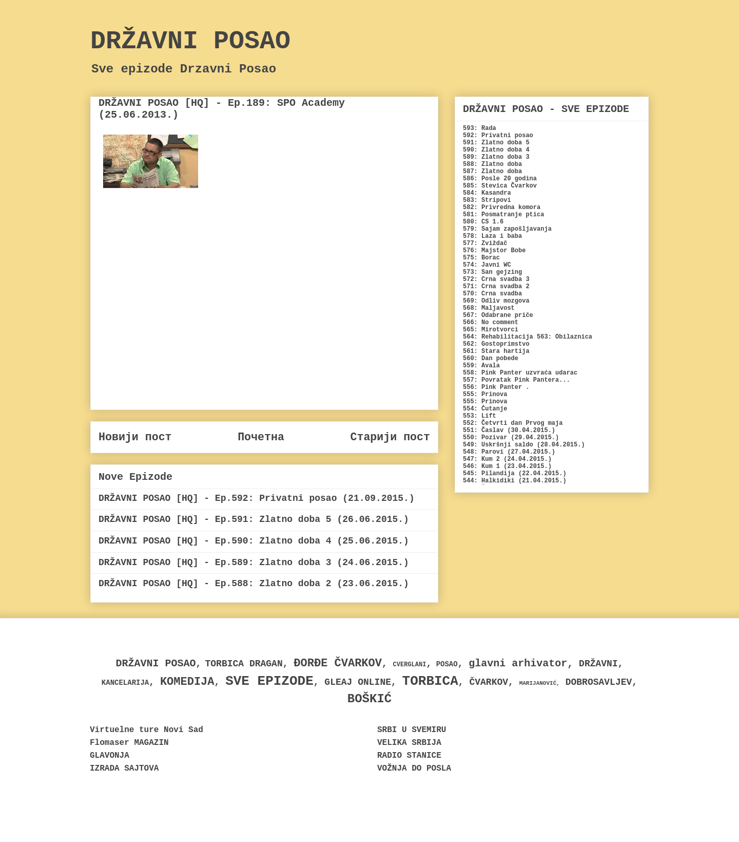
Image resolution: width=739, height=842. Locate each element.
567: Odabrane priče (498, 315)
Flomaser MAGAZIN (129, 742)
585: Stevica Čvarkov (500, 186)
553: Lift (479, 416)
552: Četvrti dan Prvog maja (512, 423)
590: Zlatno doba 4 (496, 150)
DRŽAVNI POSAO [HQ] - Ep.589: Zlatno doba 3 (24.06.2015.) (254, 562)
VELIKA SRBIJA (409, 742)
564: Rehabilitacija (498, 337)
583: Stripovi (487, 200)
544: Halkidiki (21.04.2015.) (515, 480)
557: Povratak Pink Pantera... (516, 380)
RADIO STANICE (409, 755)
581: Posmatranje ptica (503, 214)
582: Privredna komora (501, 207)
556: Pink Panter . (496, 387)
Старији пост (390, 437)
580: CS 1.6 (483, 222)
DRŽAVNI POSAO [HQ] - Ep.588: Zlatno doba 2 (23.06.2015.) (254, 583)
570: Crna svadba (492, 293)
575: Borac (481, 257)
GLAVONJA (109, 755)
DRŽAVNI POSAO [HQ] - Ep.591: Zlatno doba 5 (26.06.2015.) (254, 519)
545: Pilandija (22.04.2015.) (515, 473)
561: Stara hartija (496, 351)
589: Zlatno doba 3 (496, 157)
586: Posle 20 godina (500, 178)
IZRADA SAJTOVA (124, 768)
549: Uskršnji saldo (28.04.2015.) (524, 444)
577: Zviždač (485, 243)
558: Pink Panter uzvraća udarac (520, 373)
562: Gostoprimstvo (496, 344)
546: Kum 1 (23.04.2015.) (507, 466)
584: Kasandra (487, 193)
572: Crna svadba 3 (496, 279)
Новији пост (135, 437)
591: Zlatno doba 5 (496, 142)
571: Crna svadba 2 (496, 286)
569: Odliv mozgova (496, 301)
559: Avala (481, 365)
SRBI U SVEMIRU (411, 730)
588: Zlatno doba (492, 164)
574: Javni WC (487, 265)
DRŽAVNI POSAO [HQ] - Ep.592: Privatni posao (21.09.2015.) (257, 498)
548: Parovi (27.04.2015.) (509, 452)
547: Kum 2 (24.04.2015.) (507, 459)
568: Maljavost (489, 308)
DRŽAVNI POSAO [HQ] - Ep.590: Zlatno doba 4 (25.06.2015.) (254, 541)
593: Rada (479, 128)
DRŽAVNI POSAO (190, 41)
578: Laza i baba (492, 236)
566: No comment (490, 322)
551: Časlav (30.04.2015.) (509, 430)
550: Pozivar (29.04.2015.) (511, 437)
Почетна (261, 437)
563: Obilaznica (564, 337)
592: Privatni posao (498, 135)
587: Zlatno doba (492, 171)
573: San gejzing (492, 272)
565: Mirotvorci (490, 329)
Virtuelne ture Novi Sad (146, 730)
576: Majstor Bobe (494, 250)
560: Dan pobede (490, 358)
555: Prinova (485, 394)
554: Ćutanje (485, 409)
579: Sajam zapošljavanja (507, 229)
